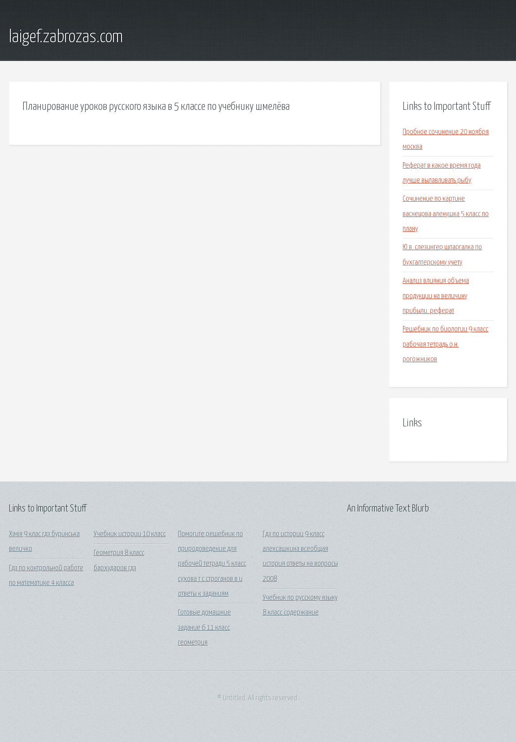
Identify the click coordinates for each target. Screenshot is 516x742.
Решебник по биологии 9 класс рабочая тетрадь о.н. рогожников (445, 344)
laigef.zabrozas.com (66, 37)
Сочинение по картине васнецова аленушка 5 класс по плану (446, 214)
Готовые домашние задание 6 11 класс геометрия (204, 628)
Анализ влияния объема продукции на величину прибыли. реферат (436, 296)
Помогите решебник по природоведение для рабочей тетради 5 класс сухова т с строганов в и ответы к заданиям (212, 564)
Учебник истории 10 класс (130, 534)
